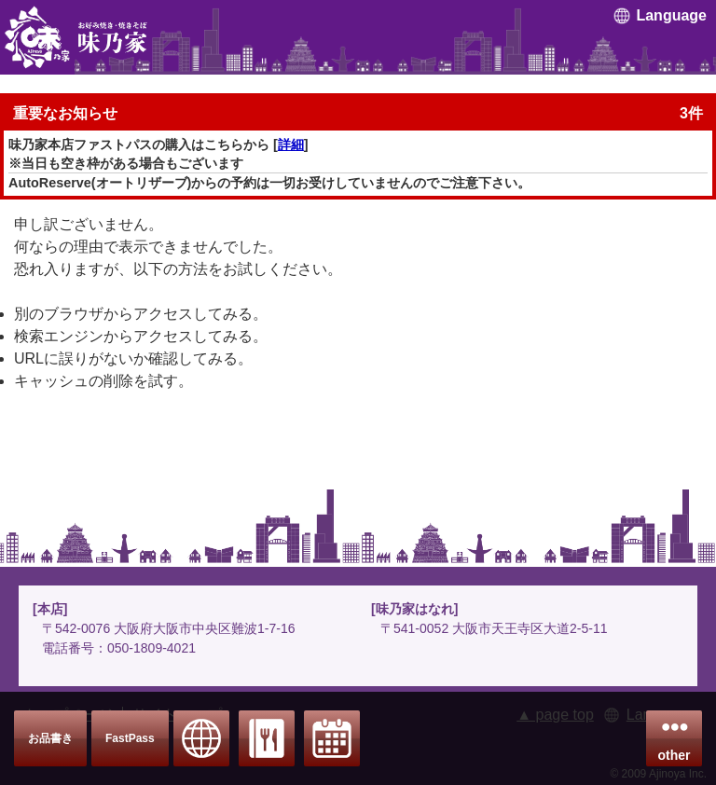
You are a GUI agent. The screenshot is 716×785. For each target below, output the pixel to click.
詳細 (291, 144)
